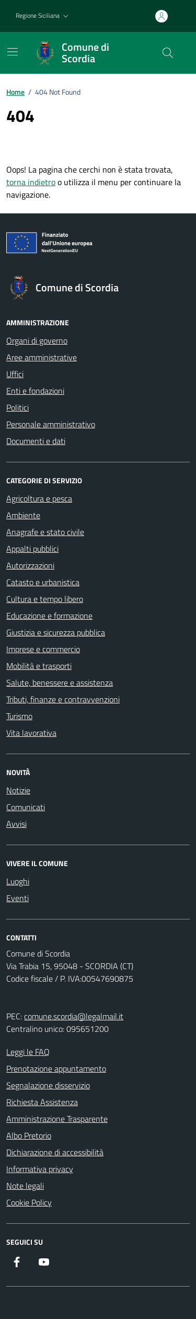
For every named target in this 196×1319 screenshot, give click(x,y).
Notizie (18, 790)
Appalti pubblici (32, 548)
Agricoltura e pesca (39, 498)
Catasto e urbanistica (42, 582)
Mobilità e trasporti (39, 666)
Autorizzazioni (30, 565)
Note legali (25, 1185)
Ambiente (23, 515)
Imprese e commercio (43, 649)
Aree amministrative (41, 357)
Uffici (15, 374)
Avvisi (16, 823)
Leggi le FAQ (28, 1051)
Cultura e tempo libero (44, 599)
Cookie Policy (29, 1202)
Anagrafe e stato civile (45, 532)
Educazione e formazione (49, 615)
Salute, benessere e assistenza (59, 682)
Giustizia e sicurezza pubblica (55, 632)
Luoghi (17, 881)
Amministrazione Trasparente (57, 1118)
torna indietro (30, 182)
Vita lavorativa (31, 732)
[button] (43, 16)
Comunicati (25, 807)
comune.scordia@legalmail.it (73, 1016)
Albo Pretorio (28, 1135)
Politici (17, 407)
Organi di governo (36, 340)
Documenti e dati (35, 441)
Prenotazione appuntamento (56, 1068)
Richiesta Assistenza (42, 1102)
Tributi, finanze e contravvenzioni (63, 699)
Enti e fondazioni (35, 390)
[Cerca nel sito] (167, 52)
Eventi (17, 898)
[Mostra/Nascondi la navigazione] (12, 52)
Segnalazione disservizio (48, 1085)
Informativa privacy (39, 1169)
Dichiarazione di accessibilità (54, 1152)
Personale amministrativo (50, 424)
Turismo (19, 716)
